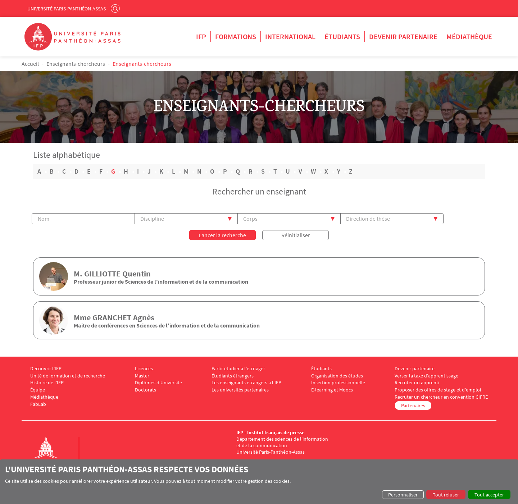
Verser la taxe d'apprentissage (426, 376)
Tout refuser (446, 494)
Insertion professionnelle (338, 383)
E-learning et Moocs (332, 390)
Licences (144, 369)
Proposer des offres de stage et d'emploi (438, 390)
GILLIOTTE (102, 274)
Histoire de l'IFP (47, 383)
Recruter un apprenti (417, 383)
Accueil (30, 63)
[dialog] (259, 481)
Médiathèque (469, 36)
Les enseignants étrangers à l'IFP (246, 383)
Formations (235, 36)
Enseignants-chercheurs (75, 63)
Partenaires (413, 405)
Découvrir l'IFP (46, 369)
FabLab (38, 404)
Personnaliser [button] (403, 494)
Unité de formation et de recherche (67, 376)
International (290, 36)
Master (142, 376)
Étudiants (342, 36)
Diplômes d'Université (158, 383)
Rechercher (116, 8)
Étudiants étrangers (233, 376)
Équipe (37, 390)
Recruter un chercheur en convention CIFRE (441, 397)
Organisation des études (337, 376)
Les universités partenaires (240, 390)
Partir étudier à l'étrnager (238, 369)
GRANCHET (111, 317)
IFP (201, 36)
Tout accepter (489, 494)
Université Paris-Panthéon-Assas (66, 8)
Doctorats (145, 390)
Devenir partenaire (403, 36)
